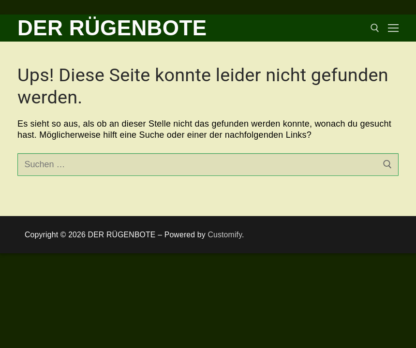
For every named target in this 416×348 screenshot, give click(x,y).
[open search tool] (375, 28)
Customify (225, 235)
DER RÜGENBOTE (112, 28)
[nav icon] (393, 28)
